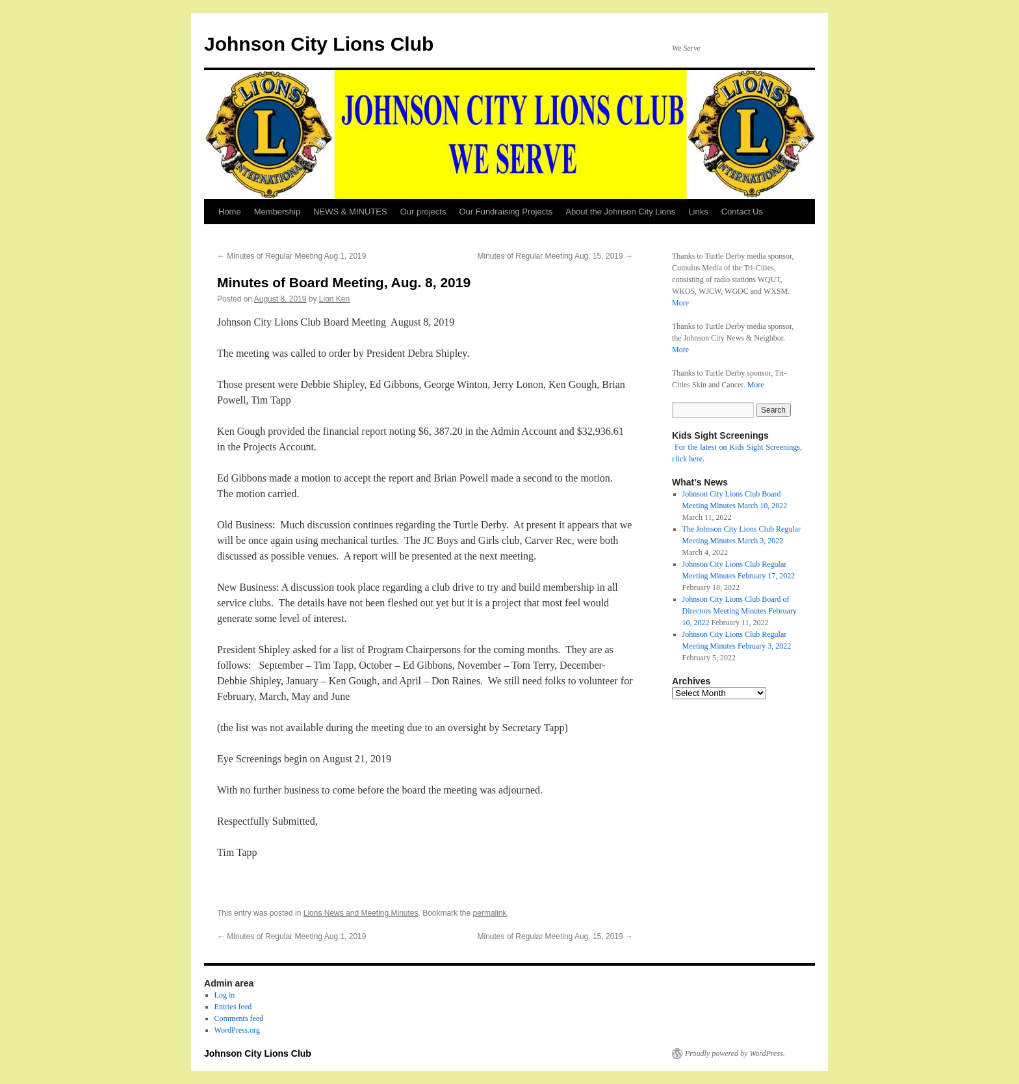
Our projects (423, 211)
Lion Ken (334, 298)
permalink (490, 913)
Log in (224, 995)
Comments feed (239, 1018)
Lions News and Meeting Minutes (361, 913)
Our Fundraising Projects (505, 211)
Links (698, 211)
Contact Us (742, 211)
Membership (277, 211)
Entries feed (233, 1006)
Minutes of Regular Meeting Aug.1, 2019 (291, 256)
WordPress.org (237, 1030)
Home (229, 211)
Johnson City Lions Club (318, 44)
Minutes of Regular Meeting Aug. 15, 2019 (555, 256)
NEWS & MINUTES (350, 211)
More (680, 302)
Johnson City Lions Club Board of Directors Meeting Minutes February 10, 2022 (739, 611)
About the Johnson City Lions (620, 211)
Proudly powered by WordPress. (735, 1053)
